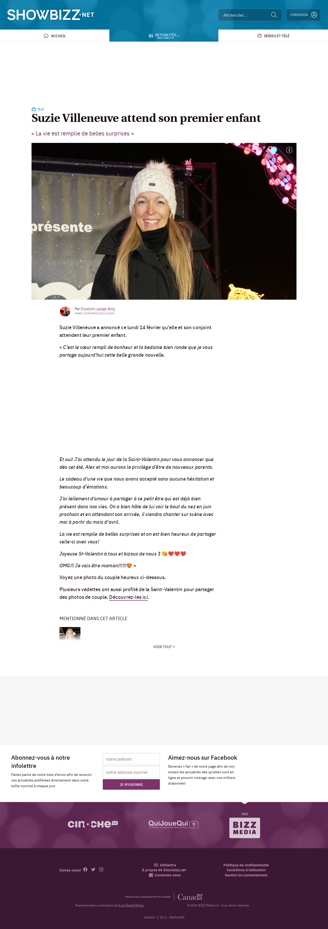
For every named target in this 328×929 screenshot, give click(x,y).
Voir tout (164, 646)
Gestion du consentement (246, 874)
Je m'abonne (131, 784)
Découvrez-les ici (128, 596)
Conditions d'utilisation (246, 869)
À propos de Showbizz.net (164, 869)
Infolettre (165, 865)
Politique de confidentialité (246, 865)
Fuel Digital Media (131, 905)
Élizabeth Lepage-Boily (98, 308)
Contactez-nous (165, 875)
